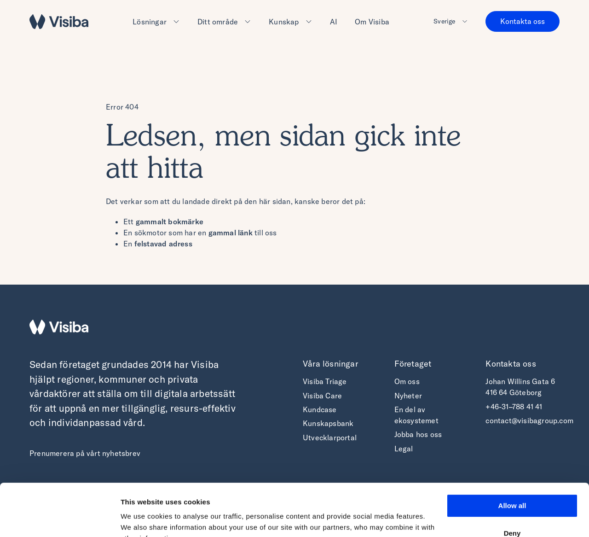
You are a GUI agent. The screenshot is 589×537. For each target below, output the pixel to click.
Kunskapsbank (328, 423)
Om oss (407, 381)
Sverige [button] (444, 21)
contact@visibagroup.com (529, 420)
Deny (512, 488)
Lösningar (150, 21)
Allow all (512, 461)
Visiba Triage (325, 381)
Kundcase (320, 409)
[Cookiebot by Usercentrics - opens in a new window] (59, 519)
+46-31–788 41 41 (513, 406)
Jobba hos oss (418, 434)
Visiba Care (322, 395)
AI (333, 21)
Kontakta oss (522, 21)
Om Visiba (372, 21)
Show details (142, 519)
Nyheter (408, 395)
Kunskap (284, 21)
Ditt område (217, 21)
